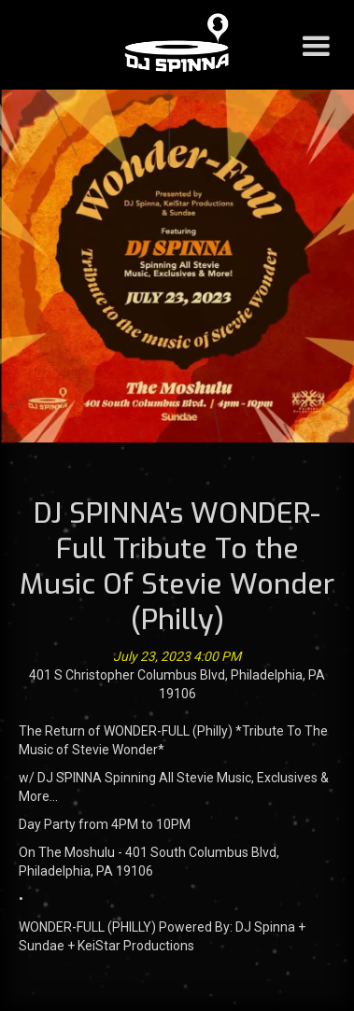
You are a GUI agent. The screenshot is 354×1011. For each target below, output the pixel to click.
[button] (315, 45)
